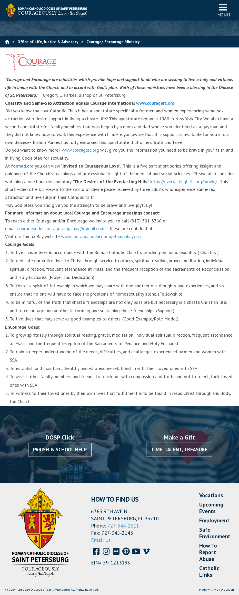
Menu (223, 10)
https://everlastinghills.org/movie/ (183, 181)
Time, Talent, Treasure (179, 449)
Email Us (101, 540)
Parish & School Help (60, 449)
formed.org (22, 166)
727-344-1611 (123, 525)
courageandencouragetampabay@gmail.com (60, 228)
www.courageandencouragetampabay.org (101, 236)
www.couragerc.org (155, 103)
